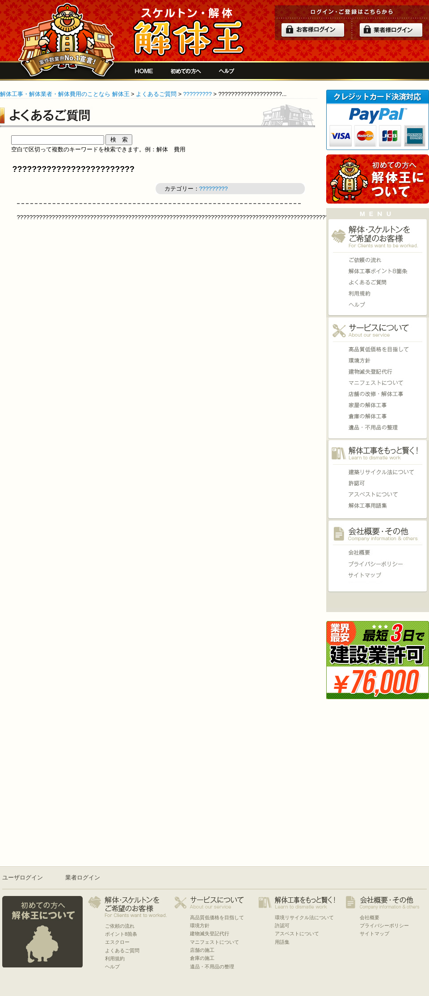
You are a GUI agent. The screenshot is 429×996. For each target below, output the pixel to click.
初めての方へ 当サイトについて (377, 179)
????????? (197, 94)
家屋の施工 (377, 405)
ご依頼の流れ (377, 260)
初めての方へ (186, 71)
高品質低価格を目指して (377, 349)
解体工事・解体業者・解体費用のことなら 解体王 (65, 94)
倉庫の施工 (377, 416)
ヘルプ (226, 71)
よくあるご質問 (156, 94)
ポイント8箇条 (377, 271)
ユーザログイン (22, 877)
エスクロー (117, 942)
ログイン (313, 30)
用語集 (377, 505)
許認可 (377, 483)
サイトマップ (377, 574)
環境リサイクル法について (377, 472)
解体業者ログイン (391, 30)
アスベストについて (377, 494)
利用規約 (377, 293)
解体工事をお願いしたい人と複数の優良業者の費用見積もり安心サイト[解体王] (188, 32)
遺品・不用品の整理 (377, 427)
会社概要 (377, 552)
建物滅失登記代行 (377, 371)
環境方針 (377, 360)
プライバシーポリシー (377, 563)
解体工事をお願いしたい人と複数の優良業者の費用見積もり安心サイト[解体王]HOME (143, 71)
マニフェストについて (377, 383)
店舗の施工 (377, 394)
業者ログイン (82, 877)
